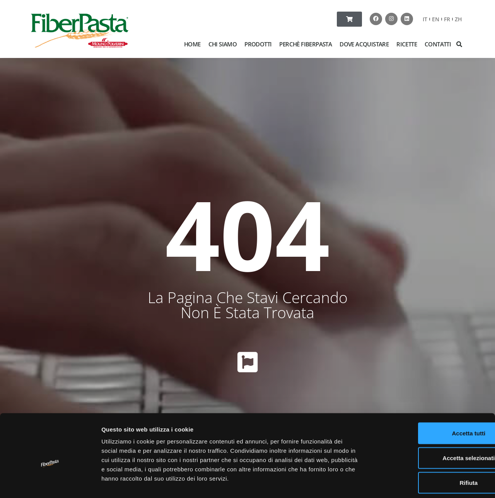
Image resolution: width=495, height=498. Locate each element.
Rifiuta (431, 447)
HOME (192, 44)
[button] (459, 44)
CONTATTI (438, 44)
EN (435, 19)
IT (425, 19)
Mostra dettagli (407, 482)
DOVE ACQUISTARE (364, 44)
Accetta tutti (430, 397)
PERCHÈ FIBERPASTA (305, 44)
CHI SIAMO (222, 44)
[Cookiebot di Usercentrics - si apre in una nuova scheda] (50, 483)
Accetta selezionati (430, 422)
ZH (458, 19)
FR (447, 19)
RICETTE (406, 44)
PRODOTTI (257, 44)
